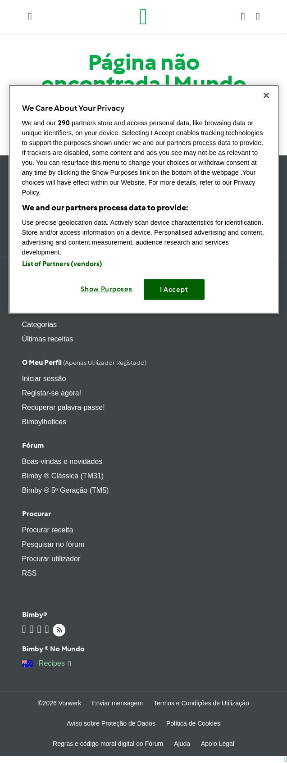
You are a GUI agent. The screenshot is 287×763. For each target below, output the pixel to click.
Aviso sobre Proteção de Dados (111, 723)
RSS (29, 573)
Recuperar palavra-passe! (63, 407)
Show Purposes (106, 289)
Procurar (36, 513)
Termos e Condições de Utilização (201, 703)
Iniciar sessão (44, 378)
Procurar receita (47, 530)
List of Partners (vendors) (62, 264)
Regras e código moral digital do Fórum (108, 743)
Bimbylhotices (44, 422)
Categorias (39, 324)
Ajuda (182, 743)
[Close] (266, 95)
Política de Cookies (193, 723)
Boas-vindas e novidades (62, 461)
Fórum (33, 445)
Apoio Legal (217, 743)
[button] (29, 17)
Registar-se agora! (52, 393)
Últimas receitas (47, 339)
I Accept (174, 290)
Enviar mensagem (117, 703)
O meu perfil (84, 362)
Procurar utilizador (51, 559)
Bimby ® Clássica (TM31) (63, 476)
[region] (144, 199)
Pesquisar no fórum (53, 544)
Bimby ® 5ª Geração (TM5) (65, 490)
